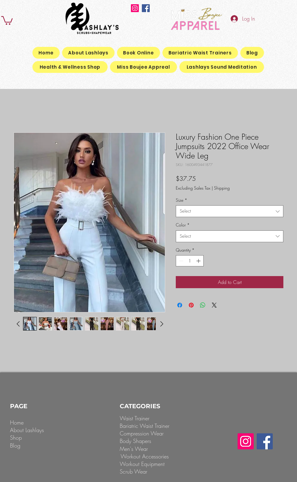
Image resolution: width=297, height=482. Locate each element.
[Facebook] (146, 8)
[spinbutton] (189, 261)
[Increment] (199, 261)
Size (181, 200)
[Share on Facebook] (179, 305)
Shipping (222, 188)
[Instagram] (135, 8)
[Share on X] (214, 305)
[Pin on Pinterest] (191, 305)
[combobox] (229, 211)
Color (183, 225)
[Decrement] (180, 261)
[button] (7, 20)
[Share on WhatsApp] (202, 305)
